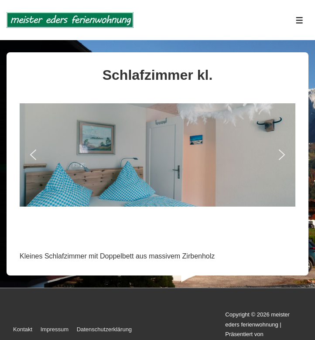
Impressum (54, 329)
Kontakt (22, 329)
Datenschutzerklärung (104, 329)
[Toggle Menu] (299, 20)
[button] (33, 155)
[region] (157, 170)
